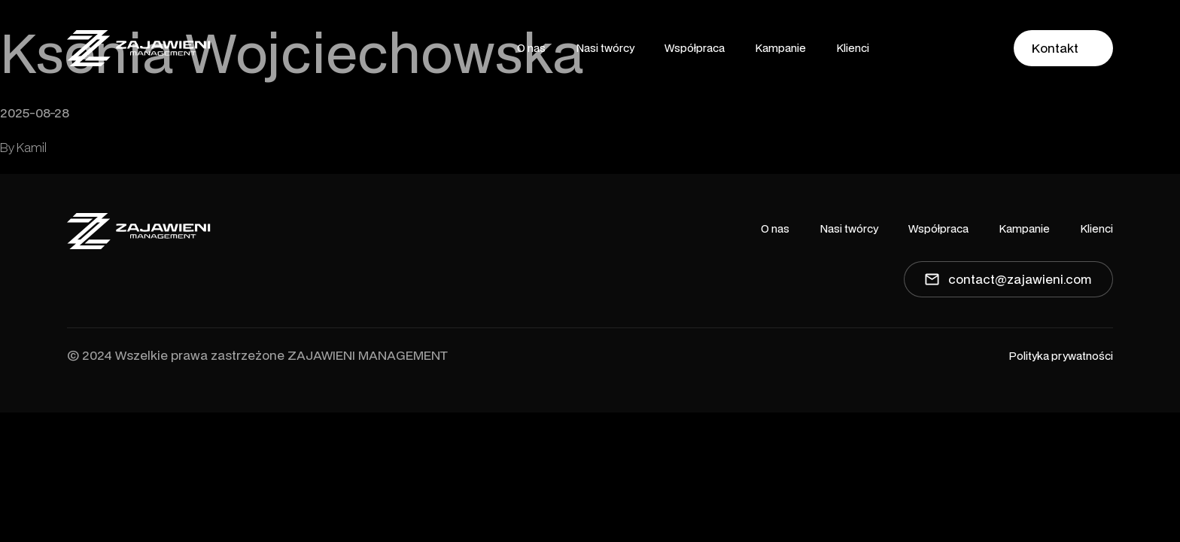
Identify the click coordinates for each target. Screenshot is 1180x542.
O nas (531, 48)
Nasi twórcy (605, 48)
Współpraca (695, 48)
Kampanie (780, 48)
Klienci (852, 48)
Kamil (32, 147)
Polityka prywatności (1060, 356)
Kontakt (1055, 47)
